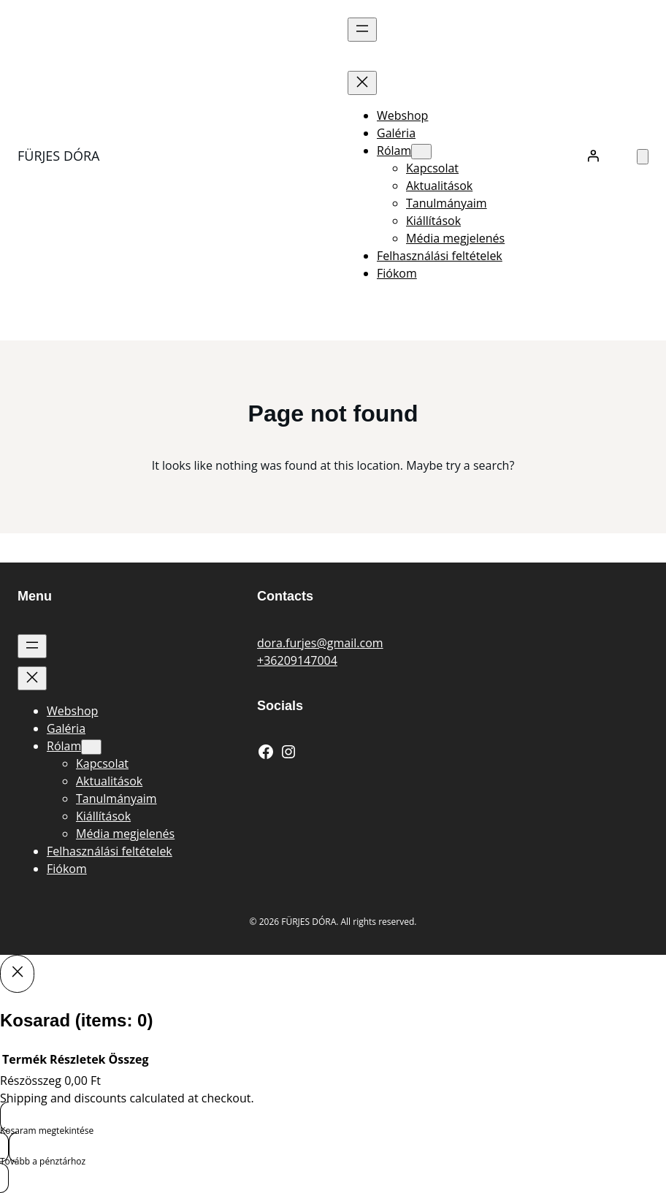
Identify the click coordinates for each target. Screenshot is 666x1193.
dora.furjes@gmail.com (320, 643)
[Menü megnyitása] (362, 30)
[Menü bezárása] (362, 83)
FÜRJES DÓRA (58, 155)
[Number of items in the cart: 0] (642, 156)
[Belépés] (593, 155)
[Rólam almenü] (421, 151)
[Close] (17, 974)
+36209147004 (297, 660)
